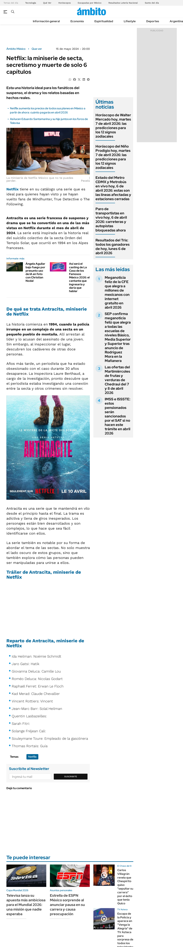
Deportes (152, 21)
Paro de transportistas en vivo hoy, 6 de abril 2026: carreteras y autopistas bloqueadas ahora (111, 220)
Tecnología (30, 3)
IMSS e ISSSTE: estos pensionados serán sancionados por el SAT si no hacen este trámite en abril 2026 (117, 416)
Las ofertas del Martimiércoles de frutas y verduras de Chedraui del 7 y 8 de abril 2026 (117, 380)
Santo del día (152, 3)
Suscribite (70, 776)
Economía (77, 21)
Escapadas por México (89, 3)
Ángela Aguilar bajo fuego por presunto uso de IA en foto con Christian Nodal (35, 272)
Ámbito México (16, 48)
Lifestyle (130, 21)
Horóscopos (64, 3)
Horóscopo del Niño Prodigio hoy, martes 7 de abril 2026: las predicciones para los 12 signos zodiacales (112, 157)
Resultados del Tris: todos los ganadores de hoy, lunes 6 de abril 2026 (112, 246)
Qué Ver (47, 3)
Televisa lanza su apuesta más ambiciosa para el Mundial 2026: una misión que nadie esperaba (25, 904)
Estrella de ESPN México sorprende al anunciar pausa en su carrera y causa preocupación (67, 904)
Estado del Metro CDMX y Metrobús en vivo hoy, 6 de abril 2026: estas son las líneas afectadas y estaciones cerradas (113, 188)
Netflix (13, 189)
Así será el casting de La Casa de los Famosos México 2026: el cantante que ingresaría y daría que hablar (79, 277)
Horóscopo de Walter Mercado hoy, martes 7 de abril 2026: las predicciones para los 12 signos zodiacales (113, 126)
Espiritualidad (103, 21)
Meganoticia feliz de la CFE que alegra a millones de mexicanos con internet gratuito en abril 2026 (117, 292)
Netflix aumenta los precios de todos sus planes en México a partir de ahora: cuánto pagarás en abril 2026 (47, 110)
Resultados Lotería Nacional (123, 3)
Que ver (37, 48)
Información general (46, 21)
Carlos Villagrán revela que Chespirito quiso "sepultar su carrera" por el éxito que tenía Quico (125, 886)
